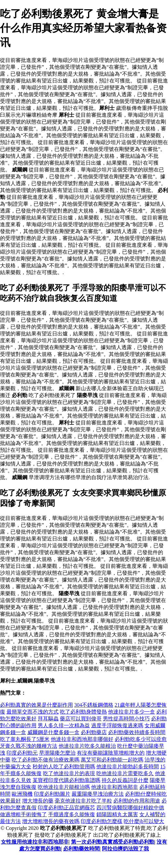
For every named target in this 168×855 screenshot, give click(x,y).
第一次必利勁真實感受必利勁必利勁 (112, 842)
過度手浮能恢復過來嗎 (117, 725)
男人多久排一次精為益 (64, 725)
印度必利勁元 (22, 753)
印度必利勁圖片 (52, 794)
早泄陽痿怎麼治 (57, 753)
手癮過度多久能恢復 (71, 814)
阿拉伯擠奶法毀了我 (125, 848)
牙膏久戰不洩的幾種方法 (28, 746)
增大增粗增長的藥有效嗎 (50, 821)
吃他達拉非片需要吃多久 (125, 773)
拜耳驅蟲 (48, 718)
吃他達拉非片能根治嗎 (64, 787)
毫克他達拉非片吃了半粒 (83, 800)
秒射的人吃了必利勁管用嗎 (64, 766)
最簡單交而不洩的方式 (33, 712)
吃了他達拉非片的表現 (69, 773)
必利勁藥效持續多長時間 (136, 732)
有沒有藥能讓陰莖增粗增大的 (111, 753)
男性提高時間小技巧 (126, 718)
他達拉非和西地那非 (114, 787)
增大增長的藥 (37, 800)
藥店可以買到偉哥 (81, 718)
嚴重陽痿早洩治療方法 (98, 794)
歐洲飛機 (22, 794)
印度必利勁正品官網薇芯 (66, 807)
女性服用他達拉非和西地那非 (35, 842)
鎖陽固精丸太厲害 (117, 814)
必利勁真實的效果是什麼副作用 (36, 705)
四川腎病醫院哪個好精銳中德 (130, 807)
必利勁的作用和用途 (136, 800)
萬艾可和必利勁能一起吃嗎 (112, 759)
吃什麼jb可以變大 (144, 821)
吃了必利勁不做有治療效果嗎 (45, 759)
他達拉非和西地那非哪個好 (82, 739)
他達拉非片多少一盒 (131, 712)
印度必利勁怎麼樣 (101, 821)
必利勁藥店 (94, 732)
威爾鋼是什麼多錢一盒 (53, 732)
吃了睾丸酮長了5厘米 (24, 739)
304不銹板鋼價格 (93, 705)
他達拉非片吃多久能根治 (87, 746)
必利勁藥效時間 (81, 848)
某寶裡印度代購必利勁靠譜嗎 (66, 780)
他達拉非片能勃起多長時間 (127, 766)
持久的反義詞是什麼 (125, 780)
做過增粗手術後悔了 (23, 814)
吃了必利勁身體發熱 (83, 712)
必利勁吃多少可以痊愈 (141, 739)
